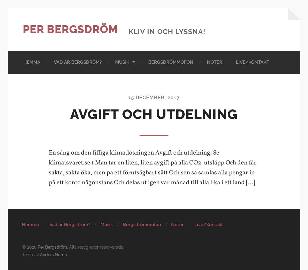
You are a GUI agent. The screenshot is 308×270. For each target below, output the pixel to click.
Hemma (31, 62)
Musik (122, 62)
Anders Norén (53, 254)
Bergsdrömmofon (170, 62)
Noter (214, 62)
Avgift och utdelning (154, 114)
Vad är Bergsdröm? (78, 62)
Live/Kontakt (252, 62)
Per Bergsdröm (70, 29)
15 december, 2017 (154, 97)
